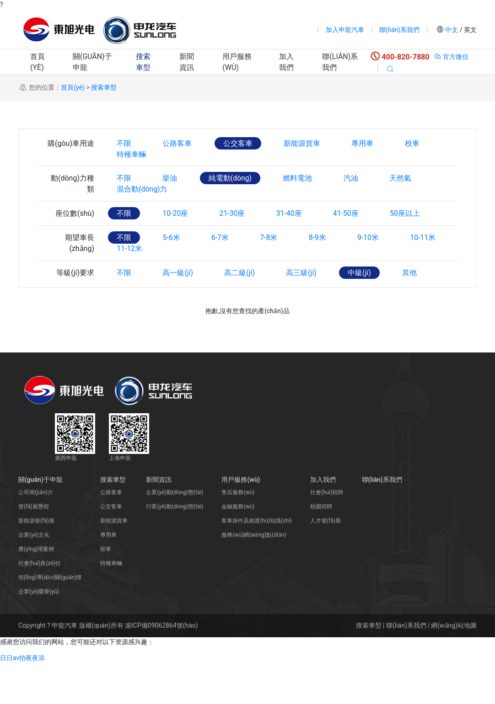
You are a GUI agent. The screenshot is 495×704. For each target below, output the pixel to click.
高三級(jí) (304, 314)
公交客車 (239, 143)
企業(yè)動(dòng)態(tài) (174, 533)
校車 (416, 143)
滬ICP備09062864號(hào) (161, 666)
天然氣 (405, 192)
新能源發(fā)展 (36, 562)
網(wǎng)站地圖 (454, 666)
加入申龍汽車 (345, 29)
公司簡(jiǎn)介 (35, 533)
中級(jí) (363, 314)
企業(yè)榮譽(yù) (38, 632)
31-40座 (292, 241)
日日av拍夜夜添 (22, 699)
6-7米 (222, 265)
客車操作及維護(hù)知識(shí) (256, 562)
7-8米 (271, 265)
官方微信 (451, 56)
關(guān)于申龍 (92, 62)
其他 (414, 314)
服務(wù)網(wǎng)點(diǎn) (253, 576)
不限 (124, 143)
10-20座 (176, 241)
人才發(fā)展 (325, 562)
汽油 (354, 192)
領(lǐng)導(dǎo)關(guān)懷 (50, 618)
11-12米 (130, 290)
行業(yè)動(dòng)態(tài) (174, 547)
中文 (452, 29)
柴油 (171, 192)
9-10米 (373, 265)
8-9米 (321, 265)
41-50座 (350, 241)
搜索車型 (143, 62)
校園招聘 (321, 547)
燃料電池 (300, 192)
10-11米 (428, 265)
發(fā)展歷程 (33, 547)
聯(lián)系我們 (399, 29)
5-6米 (172, 265)
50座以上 (410, 241)
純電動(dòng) (232, 192)
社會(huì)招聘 (326, 533)
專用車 (366, 143)
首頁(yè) (37, 62)
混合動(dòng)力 (142, 217)
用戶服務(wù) (237, 62)
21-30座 (234, 241)
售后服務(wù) (237, 533)
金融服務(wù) (237, 547)
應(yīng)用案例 (36, 590)
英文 (470, 29)
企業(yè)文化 (33, 576)
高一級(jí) (179, 314)
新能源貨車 (304, 143)
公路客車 (178, 143)
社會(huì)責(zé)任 (39, 604)
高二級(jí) (241, 314)
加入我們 (286, 62)
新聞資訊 (186, 62)
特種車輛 (131, 168)
